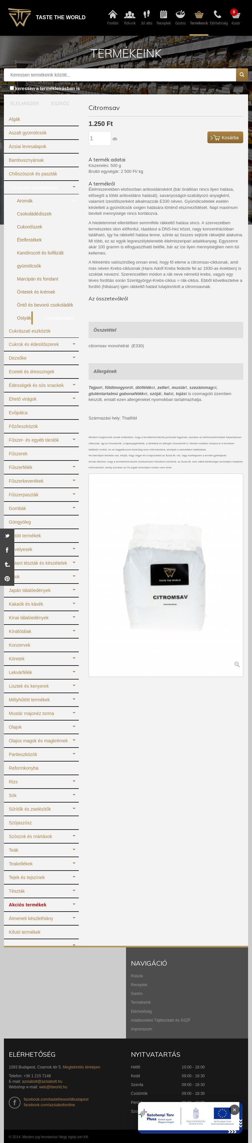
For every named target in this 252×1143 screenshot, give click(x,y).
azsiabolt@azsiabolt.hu (42, 1081)
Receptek (139, 985)
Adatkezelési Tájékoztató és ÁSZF (160, 1020)
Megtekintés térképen (81, 1067)
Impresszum (141, 1029)
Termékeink (141, 1002)
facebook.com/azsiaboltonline (49, 1105)
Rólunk (137, 976)
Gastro (137, 993)
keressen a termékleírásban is (47, 88)
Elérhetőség (141, 1011)
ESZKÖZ (60, 103)
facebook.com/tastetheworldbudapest (56, 1099)
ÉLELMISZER (23, 103)
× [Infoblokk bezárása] (234, 1109)
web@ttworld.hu (53, 1087)
